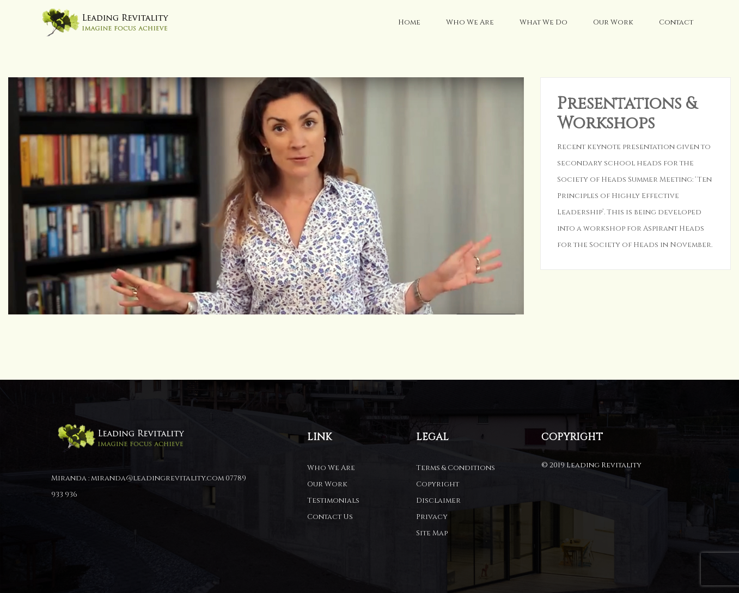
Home (409, 22)
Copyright (437, 484)
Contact (676, 22)
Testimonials (333, 500)
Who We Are (470, 22)
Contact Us (330, 517)
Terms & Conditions (455, 468)
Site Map (432, 533)
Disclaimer (438, 500)
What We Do (543, 22)
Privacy (432, 517)
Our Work (613, 22)
